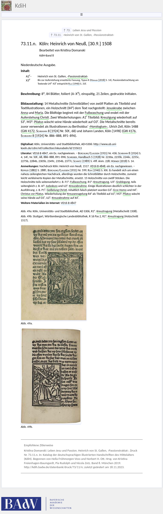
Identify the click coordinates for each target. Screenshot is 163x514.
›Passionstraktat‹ (77, 76)
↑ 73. (66, 30)
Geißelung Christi (57, 190)
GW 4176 (129, 131)
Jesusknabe (114, 108)
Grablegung (123, 182)
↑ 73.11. (55, 35)
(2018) (119, 161)
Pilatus (38, 122)
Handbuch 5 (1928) (84, 157)
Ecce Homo (119, 190)
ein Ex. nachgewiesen (119, 166)
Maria (39, 113)
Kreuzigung (108, 117)
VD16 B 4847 (40, 153)
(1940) (94, 170)
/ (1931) (93, 153)
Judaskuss (52, 186)
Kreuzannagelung (77, 194)
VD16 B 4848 (97, 166)
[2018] (98, 80)
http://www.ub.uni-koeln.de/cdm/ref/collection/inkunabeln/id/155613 (69, 146)
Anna (24, 113)
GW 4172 (28, 131)
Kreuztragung (101, 182)
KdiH (20, 5)
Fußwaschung (94, 113)
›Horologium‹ (98, 126)
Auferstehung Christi (35, 117)
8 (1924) (128, 153)
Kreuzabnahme (78, 186)
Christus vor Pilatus (32, 194)
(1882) (29, 170)
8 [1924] (47, 131)
